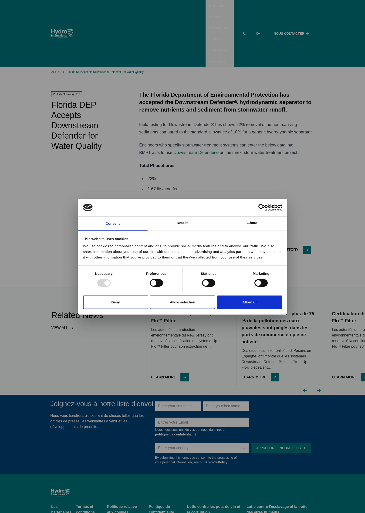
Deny (115, 302)
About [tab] (252, 223)
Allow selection (182, 302)
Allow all (249, 302)
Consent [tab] (113, 223)
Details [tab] (182, 223)
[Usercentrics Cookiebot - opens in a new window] (261, 207)
